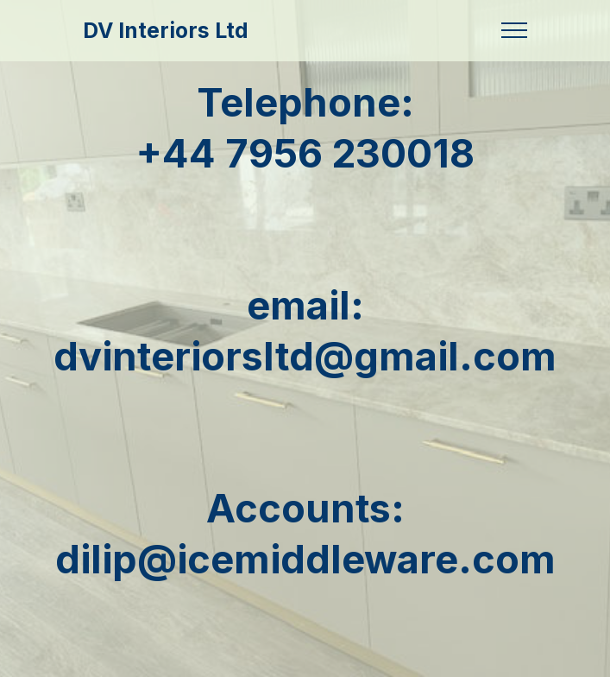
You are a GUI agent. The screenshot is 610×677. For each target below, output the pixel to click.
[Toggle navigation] (514, 30)
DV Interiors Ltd (165, 30)
